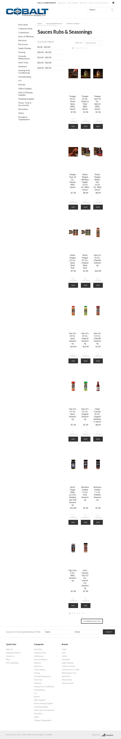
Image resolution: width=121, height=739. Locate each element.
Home (39, 23)
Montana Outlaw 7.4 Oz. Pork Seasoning (85, 493)
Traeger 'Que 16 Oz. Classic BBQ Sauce (72, 180)
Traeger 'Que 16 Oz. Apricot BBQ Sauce (97, 102)
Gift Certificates (72, 3)
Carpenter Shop (25, 28)
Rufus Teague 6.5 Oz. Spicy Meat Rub (72, 261)
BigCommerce (108, 734)
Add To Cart (73, 127)
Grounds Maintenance (24, 57)
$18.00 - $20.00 (44, 68)
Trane (64, 649)
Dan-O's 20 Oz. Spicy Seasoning (72, 338)
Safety (21, 113)
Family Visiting (24, 48)
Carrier (64, 656)
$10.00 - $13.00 (44, 52)
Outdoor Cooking (72, 23)
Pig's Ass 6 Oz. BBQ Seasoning (72, 575)
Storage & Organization (24, 118)
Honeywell (66, 660)
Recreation (23, 109)
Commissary (23, 32)
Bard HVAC (66, 676)
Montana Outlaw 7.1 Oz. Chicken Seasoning (97, 493)
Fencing (21, 52)
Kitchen (21, 84)
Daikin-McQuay (67, 663)
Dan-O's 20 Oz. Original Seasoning (85, 338)
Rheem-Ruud (67, 680)
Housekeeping (24, 76)
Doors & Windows (26, 36)
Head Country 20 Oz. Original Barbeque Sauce (97, 415)
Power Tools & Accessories (24, 104)
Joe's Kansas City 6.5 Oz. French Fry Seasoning (85, 579)
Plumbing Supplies (26, 99)
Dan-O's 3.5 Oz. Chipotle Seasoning (97, 338)
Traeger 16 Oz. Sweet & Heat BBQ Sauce (85, 102)
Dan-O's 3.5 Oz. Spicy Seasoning (72, 414)
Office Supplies (25, 88)
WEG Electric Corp (69, 673)
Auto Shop (23, 24)
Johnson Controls (68, 666)
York (63, 653)
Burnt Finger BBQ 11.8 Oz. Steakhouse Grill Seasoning (72, 496)
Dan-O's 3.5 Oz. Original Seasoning (85, 414)
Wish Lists (83, 3)
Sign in (91, 3)
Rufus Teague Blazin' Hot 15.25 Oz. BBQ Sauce (97, 182)
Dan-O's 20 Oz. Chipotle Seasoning (97, 260)
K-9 (20, 80)
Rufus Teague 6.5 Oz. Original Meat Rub (85, 261)
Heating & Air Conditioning (24, 71)
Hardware (22, 66)
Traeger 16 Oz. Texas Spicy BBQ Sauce (72, 102)
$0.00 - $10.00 (43, 47)
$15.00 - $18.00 (44, 63)
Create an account (102, 3)
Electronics (23, 44)
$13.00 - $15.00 (44, 57)
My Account (62, 3)
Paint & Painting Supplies (25, 93)
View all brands (67, 683)
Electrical (22, 40)
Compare (73, 122)
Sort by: (79, 43)
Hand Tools (23, 62)
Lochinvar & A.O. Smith (70, 670)
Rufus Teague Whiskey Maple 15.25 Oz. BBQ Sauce (85, 182)
